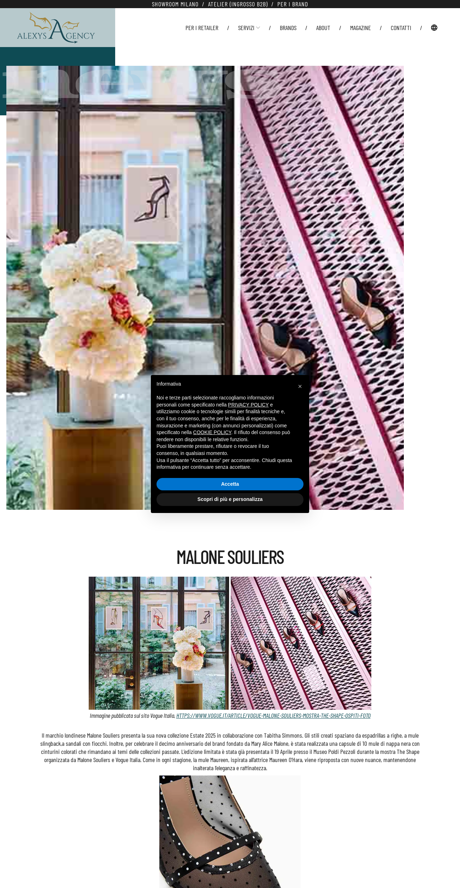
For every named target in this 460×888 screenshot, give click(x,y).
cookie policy (212, 432)
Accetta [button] (230, 484)
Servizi (249, 27)
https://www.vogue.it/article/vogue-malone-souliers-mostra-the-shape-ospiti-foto (273, 715)
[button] (300, 386)
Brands (288, 27)
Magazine (360, 27)
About (323, 27)
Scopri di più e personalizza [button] (230, 499)
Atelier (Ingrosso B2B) (238, 4)
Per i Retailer (201, 27)
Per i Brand (292, 4)
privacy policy (248, 405)
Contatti (401, 27)
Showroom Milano (175, 4)
